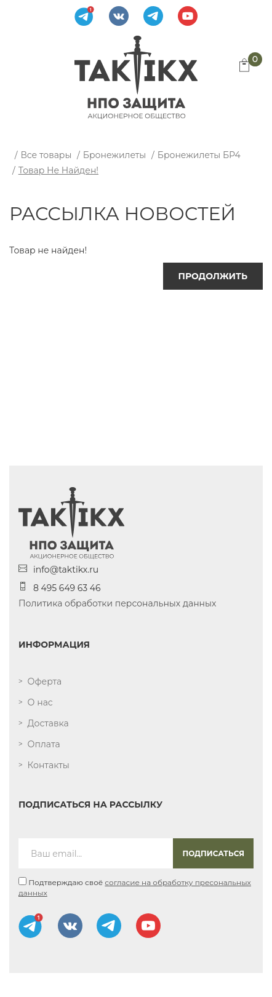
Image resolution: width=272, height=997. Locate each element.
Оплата (44, 744)
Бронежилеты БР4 (199, 155)
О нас (40, 702)
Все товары (45, 155)
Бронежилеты (114, 155)
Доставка (48, 723)
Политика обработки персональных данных (117, 603)
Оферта (45, 681)
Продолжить (212, 276)
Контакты (49, 765)
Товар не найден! (58, 170)
